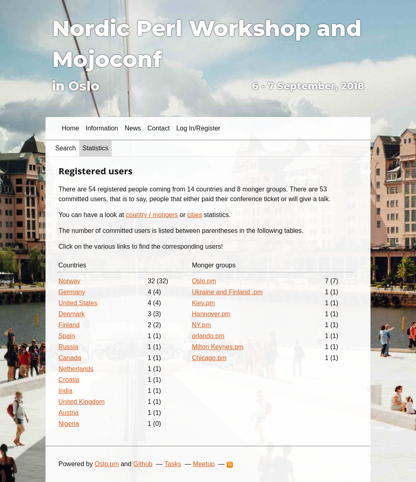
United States (78, 303)
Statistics (95, 148)
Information (102, 128)
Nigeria (68, 423)
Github (142, 463)
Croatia (69, 379)
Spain (66, 335)
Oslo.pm (204, 281)
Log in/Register (198, 128)
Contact (158, 128)
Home (70, 128)
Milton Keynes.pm (217, 346)
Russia (68, 346)
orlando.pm (208, 335)
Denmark (71, 313)
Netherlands (75, 368)
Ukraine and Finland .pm (227, 292)
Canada (69, 357)
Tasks (173, 463)
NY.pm (201, 324)
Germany (71, 292)
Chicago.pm (209, 357)
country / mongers (152, 214)
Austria (68, 412)
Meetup (203, 463)
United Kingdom (81, 401)
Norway (69, 281)
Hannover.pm (211, 313)
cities (194, 214)
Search (65, 148)
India (65, 390)
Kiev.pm (203, 303)
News (133, 128)
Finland (69, 324)
